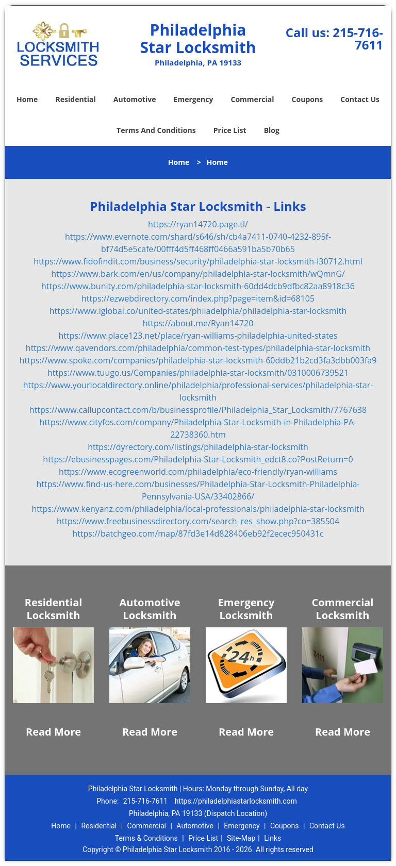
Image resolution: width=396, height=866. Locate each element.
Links (272, 838)
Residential (76, 99)
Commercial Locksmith (343, 608)
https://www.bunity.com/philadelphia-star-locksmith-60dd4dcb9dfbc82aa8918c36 (198, 286)
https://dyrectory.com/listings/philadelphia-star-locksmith (198, 447)
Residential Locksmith (53, 608)
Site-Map (241, 838)
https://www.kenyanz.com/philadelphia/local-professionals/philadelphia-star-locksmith (198, 508)
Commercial (252, 99)
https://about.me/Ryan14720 (198, 323)
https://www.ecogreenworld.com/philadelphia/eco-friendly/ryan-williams (198, 471)
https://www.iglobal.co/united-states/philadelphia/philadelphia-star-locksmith (198, 311)
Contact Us (360, 99)
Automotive (134, 99)
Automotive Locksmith (149, 608)
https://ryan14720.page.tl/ (198, 224)
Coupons (307, 99)
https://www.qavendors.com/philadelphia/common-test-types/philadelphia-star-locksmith (198, 348)
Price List (229, 130)
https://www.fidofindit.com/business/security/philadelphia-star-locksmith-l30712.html (198, 261)
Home (27, 99)
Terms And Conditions (156, 130)
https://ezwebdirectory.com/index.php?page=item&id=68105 (198, 298)
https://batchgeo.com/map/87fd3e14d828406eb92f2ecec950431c (197, 533)
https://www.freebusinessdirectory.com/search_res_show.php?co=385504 (198, 521)
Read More (53, 732)
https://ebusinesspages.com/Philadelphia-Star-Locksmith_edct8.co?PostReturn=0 (198, 459)
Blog (271, 130)
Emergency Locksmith (246, 608)
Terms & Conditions (146, 838)
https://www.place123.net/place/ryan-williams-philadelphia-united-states (198, 335)
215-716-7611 (358, 38)
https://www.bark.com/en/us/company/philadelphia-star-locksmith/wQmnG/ (198, 273)
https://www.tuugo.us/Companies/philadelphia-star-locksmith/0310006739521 (198, 372)
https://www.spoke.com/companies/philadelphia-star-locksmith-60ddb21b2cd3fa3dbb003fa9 (198, 360)
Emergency (193, 99)
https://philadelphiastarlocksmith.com (236, 801)
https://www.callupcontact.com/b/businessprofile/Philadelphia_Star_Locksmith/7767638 (198, 409)
